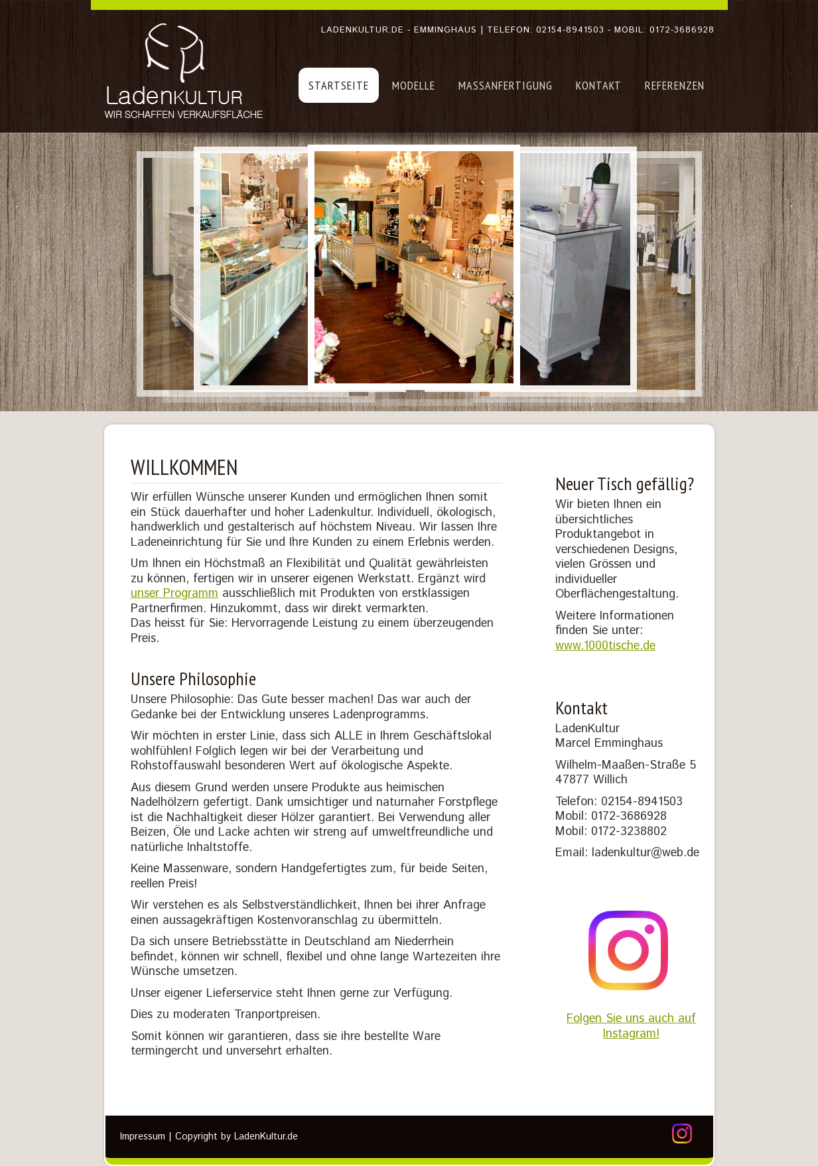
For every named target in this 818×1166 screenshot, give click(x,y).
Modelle (413, 85)
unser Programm (174, 593)
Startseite (338, 85)
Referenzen (675, 85)
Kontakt (599, 85)
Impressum (142, 1136)
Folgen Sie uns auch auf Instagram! (631, 1014)
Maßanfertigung (505, 85)
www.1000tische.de (605, 646)
